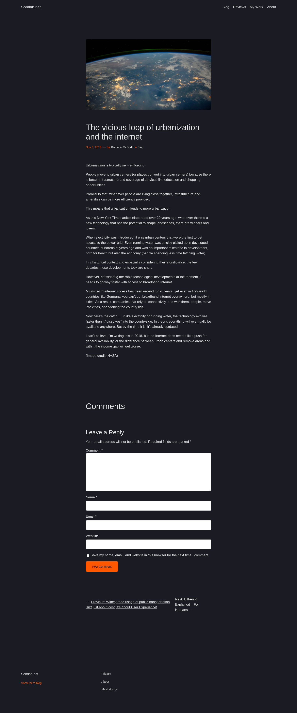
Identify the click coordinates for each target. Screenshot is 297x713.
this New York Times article (111, 218)
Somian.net (31, 7)
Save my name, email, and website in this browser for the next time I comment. (150, 555)
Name (91, 497)
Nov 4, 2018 (94, 147)
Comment (94, 450)
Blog (141, 147)
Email (91, 516)
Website (92, 536)
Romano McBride (122, 147)
